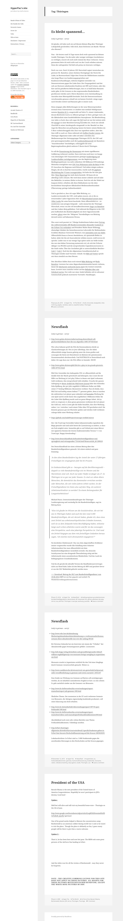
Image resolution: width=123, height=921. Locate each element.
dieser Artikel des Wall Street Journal (75, 384)
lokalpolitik (97, 303)
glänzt (60, 214)
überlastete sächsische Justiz (69, 267)
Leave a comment (58, 307)
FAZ (81, 120)
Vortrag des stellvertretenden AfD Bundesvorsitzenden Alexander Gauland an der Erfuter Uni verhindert (78, 225)
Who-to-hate (14, 37)
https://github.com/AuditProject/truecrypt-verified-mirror (72, 418)
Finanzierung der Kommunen (70, 151)
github (90, 599)
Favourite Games (16, 27)
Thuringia (82, 901)
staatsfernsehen (79, 305)
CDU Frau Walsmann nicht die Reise (86, 164)
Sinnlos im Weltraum (17, 130)
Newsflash (59, 327)
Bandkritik (14, 113)
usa (89, 763)
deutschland (71, 599)
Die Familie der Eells (17, 24)
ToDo (12, 34)
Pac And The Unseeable (18, 127)
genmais (69, 761)
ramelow (65, 305)
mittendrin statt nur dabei (95, 233)
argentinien (89, 759)
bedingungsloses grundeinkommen (93, 597)
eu (94, 759)
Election (62, 901)
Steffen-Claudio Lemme (91, 133)
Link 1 (53, 251)
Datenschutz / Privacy (17, 44)
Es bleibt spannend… (68, 31)
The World (78, 303)
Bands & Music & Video (18, 20)
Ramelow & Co (63, 112)
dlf (76, 599)
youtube (86, 601)
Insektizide (90, 761)
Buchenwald (55, 901)
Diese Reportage (61, 175)
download (81, 599)
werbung (81, 601)
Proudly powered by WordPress (61, 916)
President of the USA (67, 782)
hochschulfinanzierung (79, 761)
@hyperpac (14, 65)
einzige (56, 123)
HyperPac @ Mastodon (18, 120)
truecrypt (74, 601)
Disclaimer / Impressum (18, 41)
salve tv (70, 305)
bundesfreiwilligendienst (59, 599)
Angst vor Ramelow (97, 206)
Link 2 (59, 251)
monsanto (98, 761)
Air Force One (85, 899)
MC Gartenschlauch (17, 123)
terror (69, 901)
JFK (66, 901)
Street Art (14, 30)
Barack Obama (95, 899)
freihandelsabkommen (58, 761)
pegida (59, 305)
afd (85, 303)
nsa (57, 601)
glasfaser (95, 599)
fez (86, 599)
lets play (101, 599)
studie (78, 763)
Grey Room (14, 117)
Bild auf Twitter (92, 254)
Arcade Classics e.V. (17, 110)
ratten (53, 763)
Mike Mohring (87, 262)
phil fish (61, 601)
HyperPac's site (19, 8)
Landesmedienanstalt (85, 141)
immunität (90, 303)
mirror (53, 601)
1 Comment (91, 901)
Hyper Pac (69, 303)
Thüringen (87, 305)
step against (72, 763)
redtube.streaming (62, 763)
